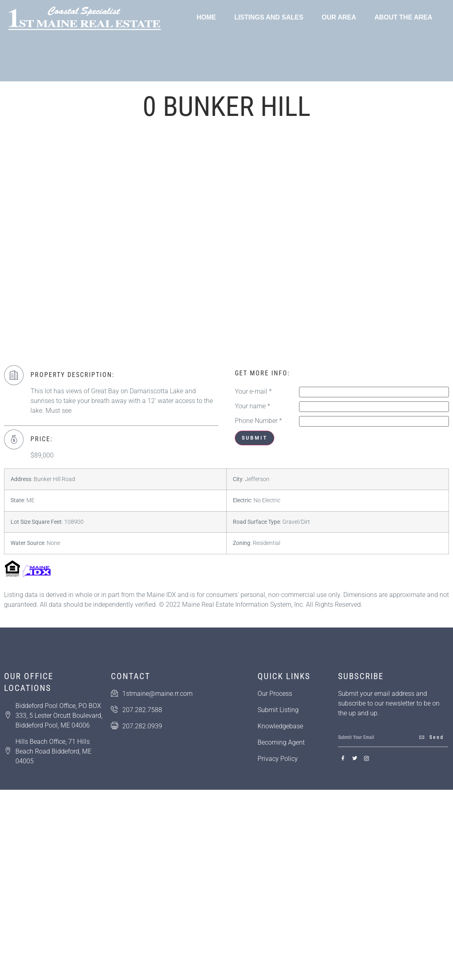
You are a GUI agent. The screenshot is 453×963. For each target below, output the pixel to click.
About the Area (403, 17)
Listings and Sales (268, 17)
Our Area (339, 17)
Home (206, 17)
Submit (254, 438)
